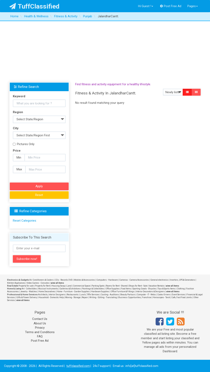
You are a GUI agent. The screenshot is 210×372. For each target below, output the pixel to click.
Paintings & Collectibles (93, 289)
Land (69, 286)
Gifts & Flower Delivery (26, 297)
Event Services (178, 294)
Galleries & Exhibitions (70, 289)
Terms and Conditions (40, 332)
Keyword (19, 96)
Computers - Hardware (107, 280)
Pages (192, 6)
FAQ (40, 336)
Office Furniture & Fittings (122, 291)
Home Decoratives (46, 291)
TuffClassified (34, 6)
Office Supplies (113, 289)
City (16, 128)
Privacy (40, 327)
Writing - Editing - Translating (103, 297)
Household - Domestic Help (51, 297)
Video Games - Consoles (38, 283)
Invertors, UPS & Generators (182, 280)
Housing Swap (58, 286)
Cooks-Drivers (163, 294)
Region (18, 112)
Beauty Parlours (127, 294)
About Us (40, 323)
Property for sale (26, 286)
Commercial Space (81, 286)
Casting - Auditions (110, 294)
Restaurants (72, 294)
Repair (85, 297)
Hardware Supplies (100, 291)
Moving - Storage (72, 297)
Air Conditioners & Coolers (41, 280)
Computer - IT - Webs (146, 294)
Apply (39, 186)
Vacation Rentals (156, 286)
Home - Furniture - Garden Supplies (73, 291)
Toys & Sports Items (166, 289)
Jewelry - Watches (28, 291)
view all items (57, 283)
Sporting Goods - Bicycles (144, 289)
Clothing (181, 289)
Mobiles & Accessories (84, 280)
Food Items (126, 289)
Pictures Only (23, 144)
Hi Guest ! (145, 6)
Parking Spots (98, 286)
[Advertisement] (105, 51)
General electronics (159, 280)
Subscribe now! (26, 259)
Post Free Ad (170, 6)
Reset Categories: (25, 220)
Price (17, 150)
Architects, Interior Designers (51, 294)
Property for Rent (42, 286)
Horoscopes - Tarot (161, 297)
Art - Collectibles (29, 289)
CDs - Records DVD (64, 280)
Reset (39, 195)
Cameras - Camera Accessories (134, 280)
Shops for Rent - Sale (138, 286)
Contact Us (39, 319)
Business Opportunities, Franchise (134, 297)
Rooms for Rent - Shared (117, 286)
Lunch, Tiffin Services (89, 294)
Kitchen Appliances (16, 283)
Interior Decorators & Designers (150, 291)
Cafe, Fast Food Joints (181, 297)
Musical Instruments (48, 289)
